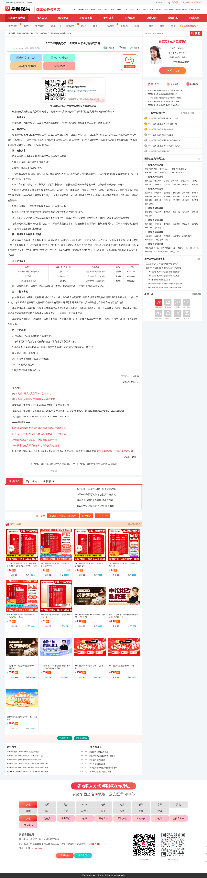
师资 (173, 26)
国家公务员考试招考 (155, 177)
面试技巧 (176, 236)
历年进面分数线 (26, 66)
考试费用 (185, 196)
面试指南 (167, 236)
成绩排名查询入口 (179, 172)
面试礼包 (33, 434)
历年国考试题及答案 (154, 259)
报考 (26, 26)
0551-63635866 (194, 2)
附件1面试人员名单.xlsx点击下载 (34, 393)
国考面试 (86, 516)
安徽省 (81, 9)
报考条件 (148, 196)
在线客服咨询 (190, 26)
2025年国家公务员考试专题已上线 (160, 151)
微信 (162, 26)
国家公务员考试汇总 (154, 159)
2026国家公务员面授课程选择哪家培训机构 (164, 98)
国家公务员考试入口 (155, 165)
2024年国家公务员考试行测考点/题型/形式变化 (163, 288)
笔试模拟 (195, 212)
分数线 (194, 181)
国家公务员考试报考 (155, 189)
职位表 (166, 181)
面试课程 (52, 440)
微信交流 (47, 445)
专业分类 (109, 17)
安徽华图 (9, 3)
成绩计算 (157, 200)
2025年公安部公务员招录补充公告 (160, 135)
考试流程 (176, 196)
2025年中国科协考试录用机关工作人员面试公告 (52, 464)
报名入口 (42, 17)
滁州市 (120, 9)
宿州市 (185, 9)
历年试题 (148, 224)
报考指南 (167, 196)
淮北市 (146, 9)
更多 (199, 159)
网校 (83, 26)
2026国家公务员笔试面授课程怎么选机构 (163, 105)
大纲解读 (157, 193)
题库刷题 (157, 228)
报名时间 (174, 181)
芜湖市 (191, 9)
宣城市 (198, 9)
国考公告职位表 (26, 57)
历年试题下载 (150, 252)
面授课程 (71, 26)
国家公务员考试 (48, 9)
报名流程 (157, 196)
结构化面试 (149, 240)
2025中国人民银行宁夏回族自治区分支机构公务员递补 (27, 771)
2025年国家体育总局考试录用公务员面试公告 (24, 760)
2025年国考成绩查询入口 (25, 428)
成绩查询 (151, 17)
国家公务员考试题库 (155, 220)
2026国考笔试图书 (86, 506)
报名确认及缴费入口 (179, 169)
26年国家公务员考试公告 (89, 489)
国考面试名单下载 (57, 428)
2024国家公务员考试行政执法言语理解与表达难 (164, 284)
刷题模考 (110, 48)
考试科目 (195, 193)
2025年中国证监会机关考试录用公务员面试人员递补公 (27, 764)
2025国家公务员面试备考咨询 (27, 445)
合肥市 (133, 9)
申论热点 (167, 212)
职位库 (124, 26)
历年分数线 (110, 494)
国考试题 (130, 17)
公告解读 (148, 193)
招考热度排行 (158, 113)
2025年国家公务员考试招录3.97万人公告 (163, 118)
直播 (136, 26)
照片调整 (176, 200)
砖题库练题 (196, 294)
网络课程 (42, 440)
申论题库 (167, 224)
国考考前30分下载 (168, 248)
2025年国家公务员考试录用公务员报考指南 (164, 140)
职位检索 (63, 17)
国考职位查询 (59, 57)
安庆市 (87, 9)
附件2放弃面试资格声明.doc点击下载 (36, 399)
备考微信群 (107, 500)
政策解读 (167, 193)
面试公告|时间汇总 (57, 434)
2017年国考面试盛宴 (97, 764)
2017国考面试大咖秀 (97, 760)
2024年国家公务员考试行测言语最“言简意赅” (163, 272)
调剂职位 (185, 184)
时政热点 (148, 216)
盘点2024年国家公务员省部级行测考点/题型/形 (163, 268)
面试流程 (148, 236)
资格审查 (157, 184)
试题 (53, 26)
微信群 (175, 2)
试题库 (112, 26)
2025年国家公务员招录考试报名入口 (161, 129)
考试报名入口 (164, 169)
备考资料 (39, 26)
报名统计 (185, 193)
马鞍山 (172, 9)
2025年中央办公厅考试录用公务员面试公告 (23, 752)
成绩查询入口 (164, 172)
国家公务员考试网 (19, 9)
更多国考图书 (134, 524)
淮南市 (152, 9)
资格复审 (195, 200)
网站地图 (159, 3)
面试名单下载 (163, 252)
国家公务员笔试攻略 (155, 208)
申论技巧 (157, 212)
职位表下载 (86, 17)
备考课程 (59, 66)
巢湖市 (107, 9)
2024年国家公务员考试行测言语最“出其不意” (163, 276)
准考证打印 (185, 181)
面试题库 (176, 224)
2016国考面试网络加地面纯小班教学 (103, 768)
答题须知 (195, 196)
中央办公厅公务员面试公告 (63, 516)
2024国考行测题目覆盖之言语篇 (158, 280)
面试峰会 (42, 434)
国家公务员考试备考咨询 (89, 500)
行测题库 (157, 224)
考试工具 (148, 294)
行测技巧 (148, 212)
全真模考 (148, 228)
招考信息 (14, 26)
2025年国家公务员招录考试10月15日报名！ (164, 146)
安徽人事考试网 (105, 451)
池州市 (113, 9)
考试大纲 (157, 181)
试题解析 (195, 224)
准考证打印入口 (151, 172)
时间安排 (148, 200)
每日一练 (176, 212)
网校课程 (192, 84)
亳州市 (100, 9)
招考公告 (148, 181)
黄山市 (159, 9)
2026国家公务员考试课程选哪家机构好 (162, 94)
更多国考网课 (81, 738)
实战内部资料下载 (152, 248)
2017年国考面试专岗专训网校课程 (102, 756)
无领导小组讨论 (162, 240)
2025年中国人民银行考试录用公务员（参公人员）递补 (27, 768)
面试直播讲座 (187, 236)
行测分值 (167, 200)
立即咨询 (172, 70)
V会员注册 (20, 3)
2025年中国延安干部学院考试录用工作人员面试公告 (99, 464)
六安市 (165, 9)
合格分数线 (149, 204)
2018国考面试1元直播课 (98, 752)
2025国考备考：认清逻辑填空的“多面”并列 (162, 264)
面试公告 (65, 33)
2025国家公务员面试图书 (25, 440)
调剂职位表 (174, 252)
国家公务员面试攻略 (155, 232)
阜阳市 (126, 9)
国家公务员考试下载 (155, 244)
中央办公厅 (102, 516)
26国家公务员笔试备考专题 (90, 494)
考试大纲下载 (182, 248)
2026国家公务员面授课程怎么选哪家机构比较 (165, 90)
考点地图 (185, 200)
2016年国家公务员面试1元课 (100, 772)
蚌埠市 (94, 9)
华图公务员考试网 (25, 33)
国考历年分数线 (20, 434)
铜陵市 (178, 9)
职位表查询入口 (151, 169)
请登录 (29, 3)
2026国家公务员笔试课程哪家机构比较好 (163, 101)
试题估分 (185, 224)
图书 (95, 26)
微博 (151, 26)
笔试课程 (153, 84)
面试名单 (194, 17)
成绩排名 (173, 17)
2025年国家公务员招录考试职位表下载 (162, 124)
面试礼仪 (157, 236)
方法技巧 (185, 212)
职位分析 (176, 193)
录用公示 (195, 184)
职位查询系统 (109, 489)
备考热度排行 (187, 113)
